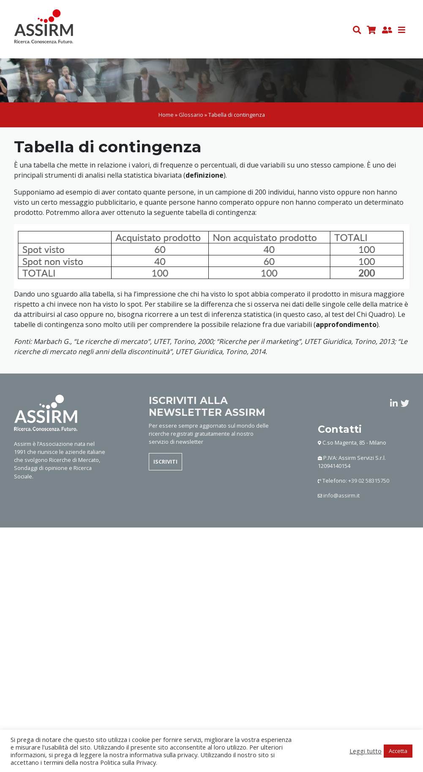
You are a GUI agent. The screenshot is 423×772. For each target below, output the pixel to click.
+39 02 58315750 (368, 480)
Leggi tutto (365, 751)
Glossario (191, 114)
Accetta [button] (398, 751)
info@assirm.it (341, 495)
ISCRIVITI (165, 461)
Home (166, 114)
